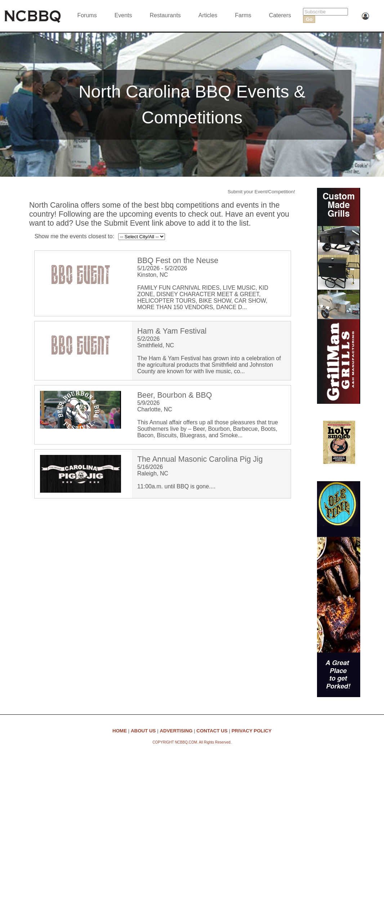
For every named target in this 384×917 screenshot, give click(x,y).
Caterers (280, 15)
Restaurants (165, 15)
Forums (87, 15)
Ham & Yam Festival (171, 331)
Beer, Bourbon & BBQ (174, 395)
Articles (207, 15)
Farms (243, 15)
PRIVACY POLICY (252, 730)
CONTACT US (211, 730)
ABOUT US (143, 730)
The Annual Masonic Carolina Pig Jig (200, 459)
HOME (119, 730)
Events (123, 15)
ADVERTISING (176, 730)
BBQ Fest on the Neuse (177, 260)
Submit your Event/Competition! (261, 191)
